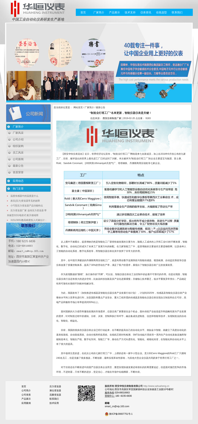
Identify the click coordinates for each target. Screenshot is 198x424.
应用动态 (18, 180)
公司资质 (26, 394)
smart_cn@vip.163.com (117, 406)
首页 (83, 12)
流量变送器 (55, 394)
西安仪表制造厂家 (112, 118)
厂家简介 (98, 12)
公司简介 (26, 390)
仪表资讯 (145, 12)
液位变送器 (55, 390)
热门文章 (18, 188)
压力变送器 (55, 386)
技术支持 (130, 12)
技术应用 (54, 403)
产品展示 (114, 12)
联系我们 (177, 12)
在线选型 (161, 12)
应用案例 (26, 403)
